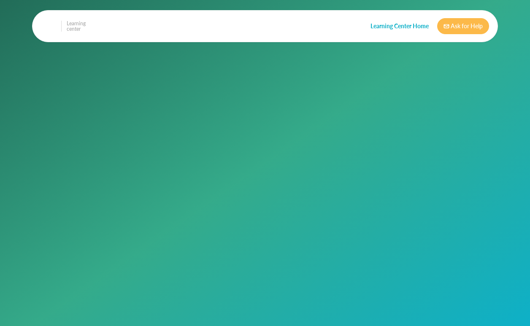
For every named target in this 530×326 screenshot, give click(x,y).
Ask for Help (463, 26)
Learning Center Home (399, 26)
